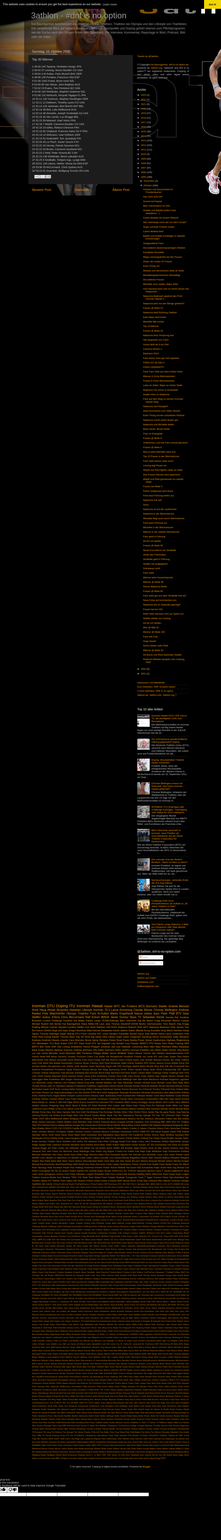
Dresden (122, 1252)
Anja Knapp (183, 1024)
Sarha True (63, 1406)
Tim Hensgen (68, 1432)
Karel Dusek (166, 1321)
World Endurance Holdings (74, 1455)
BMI (48, 1056)
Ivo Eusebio (183, 1145)
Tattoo (54, 1426)
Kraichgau (127, 1066)
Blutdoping (167, 1125)
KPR (119, 1066)
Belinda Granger (72, 1125)
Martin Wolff (85, 1354)
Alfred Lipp (134, 1190)
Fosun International (150, 1266)
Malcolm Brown (69, 1347)
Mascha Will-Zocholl (112, 1354)
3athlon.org (156, 68)
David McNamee (112, 1063)
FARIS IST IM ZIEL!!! (154, 362)
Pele (186, 1033)
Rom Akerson (95, 1399)
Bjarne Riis (122, 1210)
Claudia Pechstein (89, 1233)
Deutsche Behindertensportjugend (142, 1246)
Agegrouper (113, 1092)
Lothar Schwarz (38, 1344)
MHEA (103, 1109)
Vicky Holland (176, 1089)
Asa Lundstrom (165, 1200)
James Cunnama (92, 1079)
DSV (53, 1240)
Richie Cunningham (41, 1171)
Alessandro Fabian (163, 1118)
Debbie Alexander (57, 1246)
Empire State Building (57, 1259)
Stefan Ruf (154, 1416)
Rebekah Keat (143, 1393)
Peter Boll (172, 1383)
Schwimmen (94, 1406)
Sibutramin (71, 1413)
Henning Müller (122, 1288)
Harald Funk (125, 1141)
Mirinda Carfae (121, 1367)
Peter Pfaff (168, 1013)
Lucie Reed (79, 1109)
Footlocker (137, 1266)
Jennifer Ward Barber (54, 1308)
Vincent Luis (47, 1092)
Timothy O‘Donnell (91, 1432)
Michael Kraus (149, 1083)
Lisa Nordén (117, 1043)
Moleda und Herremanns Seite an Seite (163, 270)
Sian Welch (61, 1413)
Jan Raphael (103, 1043)
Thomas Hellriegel (49, 1033)
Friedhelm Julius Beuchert (98, 1272)
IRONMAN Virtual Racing (103, 1295)
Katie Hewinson (158, 1324)
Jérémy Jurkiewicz (141, 1318)
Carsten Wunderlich (59, 1223)
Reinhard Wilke (170, 1046)
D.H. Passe (164, 1236)
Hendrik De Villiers (108, 1288)
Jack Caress (92, 1302)
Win (33, 1452)
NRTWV (122, 1370)
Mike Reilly (178, 1083)
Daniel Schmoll (182, 1099)
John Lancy (179, 1311)
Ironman (39, 1006)
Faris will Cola (150, 636)
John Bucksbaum (147, 1311)
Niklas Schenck (119, 1373)
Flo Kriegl (88, 1266)
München (71, 1053)
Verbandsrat (101, 1442)
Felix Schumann (54, 1266)
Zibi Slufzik (167, 1455)
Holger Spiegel (39, 1145)
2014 (144, 136)
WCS (141, 1006)
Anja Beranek (67, 1073)
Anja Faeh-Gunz (69, 1200)
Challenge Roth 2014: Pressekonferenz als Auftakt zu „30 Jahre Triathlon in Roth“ (169, 903)
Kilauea (55, 1040)
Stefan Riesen (144, 1416)
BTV (178, 1013)
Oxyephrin (163, 1380)
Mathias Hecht (128, 1354)
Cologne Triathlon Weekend (142, 1233)
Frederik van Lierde (143, 1056)
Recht (158, 1393)
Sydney (117, 1089)
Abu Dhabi (80, 1187)
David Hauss (61, 1135)
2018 (144, 118)
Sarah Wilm (53, 1406)
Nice (87, 1164)
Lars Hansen (46, 1337)
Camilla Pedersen (80, 1128)
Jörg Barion (183, 1050)
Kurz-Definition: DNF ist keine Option (156, 686)
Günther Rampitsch (181, 1282)
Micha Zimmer (44, 1364)
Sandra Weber (99, 1115)
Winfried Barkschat (43, 1452)
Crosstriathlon (152, 1099)
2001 (144, 673)
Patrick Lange (93, 1020)
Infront (155, 1037)
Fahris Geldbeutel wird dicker (158, 491)
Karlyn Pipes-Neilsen (59, 1324)
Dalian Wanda (67, 1033)
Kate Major (140, 1151)
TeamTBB (62, 1426)
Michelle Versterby (53, 1367)
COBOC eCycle (170, 1217)
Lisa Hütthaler (123, 1046)
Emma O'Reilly (50, 1138)
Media (150, 1357)
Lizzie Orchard (139, 1341)
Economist (57, 1256)
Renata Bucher (58, 1396)
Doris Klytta (98, 1252)
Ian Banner (132, 1295)
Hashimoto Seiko (160, 1285)
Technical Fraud (73, 1426)
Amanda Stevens (66, 1194)
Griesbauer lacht (151, 568)
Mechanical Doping (139, 1357)
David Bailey (116, 1243)
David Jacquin (152, 1243)
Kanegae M (147, 1321)
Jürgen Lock (59, 1321)
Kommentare (147, 963)
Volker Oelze (57, 1445)
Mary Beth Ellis (161, 1066)
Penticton (87, 1053)
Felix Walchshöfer (53, 1013)
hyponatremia (107, 1458)
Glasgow (96, 1279)
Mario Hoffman (71, 1350)
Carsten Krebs (44, 1223)
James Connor (183, 1302)
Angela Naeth (43, 1200)
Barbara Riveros (50, 1125)
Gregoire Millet (94, 1282)
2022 (144, 99)
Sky (108, 1413)
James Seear (62, 1305)
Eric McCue (102, 1259)
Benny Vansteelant (118, 1207)
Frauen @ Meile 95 (153, 545)
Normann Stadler (156, 1006)
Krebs (156, 1331)
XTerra (56, 1017)
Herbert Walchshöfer (171, 1141)
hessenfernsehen (175, 1053)
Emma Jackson (156, 1063)
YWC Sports (112, 1455)
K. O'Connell (83, 1321)
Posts (143, 957)
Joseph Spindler (148, 1315)
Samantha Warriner (146, 1171)
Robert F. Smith (139, 1396)
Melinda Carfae (47, 1360)
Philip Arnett (102, 1386)
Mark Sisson (128, 1350)
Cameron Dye (64, 1220)
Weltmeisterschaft (181, 1445)
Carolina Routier (176, 1220)
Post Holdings (76, 1167)
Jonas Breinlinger (81, 1151)
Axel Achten (50, 1204)
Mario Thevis (68, 1161)
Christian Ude (89, 1230)
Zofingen (185, 1181)
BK (84, 1204)
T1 (140, 1422)
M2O (157, 1344)
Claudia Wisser (142, 1009)
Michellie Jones (57, 1053)
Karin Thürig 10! (151, 266)
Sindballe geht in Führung (156, 559)
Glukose (133, 1279)
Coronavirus (139, 1099)
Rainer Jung (175, 1112)
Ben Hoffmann (139, 1095)
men (120, 1458)
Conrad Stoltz (126, 1099)
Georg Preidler (167, 1138)
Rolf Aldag (103, 1069)
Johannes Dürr (39, 1151)
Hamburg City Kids (76, 1285)
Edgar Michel (73, 1102)
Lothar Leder (86, 1158)
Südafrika (134, 1422)
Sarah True (112, 1115)
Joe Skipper (72, 1311)
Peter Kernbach (54, 1167)
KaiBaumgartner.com (148, 986)
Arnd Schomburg (152, 1122)
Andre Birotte (126, 1194)
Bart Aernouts (91, 1073)
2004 (144, 669)
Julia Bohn (70, 1318)
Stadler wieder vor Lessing (157, 618)
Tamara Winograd (44, 1426)
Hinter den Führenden (154, 554)
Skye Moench (116, 1413)
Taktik (85, 1177)
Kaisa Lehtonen (118, 1321)
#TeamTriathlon (97, 1184)
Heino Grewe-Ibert (63, 1288)
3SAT (128, 1184)
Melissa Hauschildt (58, 1060)
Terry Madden (101, 1426)
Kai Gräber (129, 1151)
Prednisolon (37, 1390)
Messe (139, 1360)
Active (104, 1092)
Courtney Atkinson (100, 1131)
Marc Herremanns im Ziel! (156, 206)
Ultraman (157, 1439)
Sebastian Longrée (85, 1174)
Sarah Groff (48, 1089)
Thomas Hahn (62, 1429)
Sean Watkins (183, 1406)
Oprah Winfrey (74, 1060)
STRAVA (132, 1171)
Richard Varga (103, 1396)
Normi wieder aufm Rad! (155, 645)
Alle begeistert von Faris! (156, 339)
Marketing (154, 1350)
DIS (95, 1050)
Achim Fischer (92, 1187)
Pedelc (131, 1383)
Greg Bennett (81, 1282)
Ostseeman (146, 1380)
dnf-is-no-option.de (179, 64)
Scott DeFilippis (121, 1406)
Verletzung (122, 1442)
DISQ (34, 1240)
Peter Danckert (182, 1383)
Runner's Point (158, 1399)
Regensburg (182, 1040)
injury (116, 1458)
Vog (78, 1037)
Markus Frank (164, 1350)
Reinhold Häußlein (149, 1086)
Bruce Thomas (84, 1217)
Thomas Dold (50, 1429)
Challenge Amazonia (180, 1223)
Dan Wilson (86, 1240)
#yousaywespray (119, 1118)
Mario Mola (56, 1161)
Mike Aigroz (66, 1367)
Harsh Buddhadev (144, 1285)
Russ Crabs (170, 1399)
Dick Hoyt (80, 1249)
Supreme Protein (144, 1419)
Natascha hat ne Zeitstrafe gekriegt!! (162, 604)
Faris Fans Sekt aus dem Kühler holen (163, 371)
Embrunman (171, 1256)
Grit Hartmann (90, 1141)
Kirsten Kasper (151, 1328)
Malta (78, 1347)
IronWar (110, 1298)
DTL (76, 1043)
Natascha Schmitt (39, 1373)
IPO (155, 1056)
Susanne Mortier (48, 1177)
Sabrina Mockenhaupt (114, 1403)
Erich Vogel (123, 1259)
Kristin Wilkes (65, 1334)
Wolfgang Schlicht (54, 1455)
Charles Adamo (121, 1128)
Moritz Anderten (64, 1370)
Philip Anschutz (89, 1386)
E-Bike (178, 1252)
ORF (121, 1377)
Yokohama (135, 1455)
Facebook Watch (122, 1102)
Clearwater (82, 1099)
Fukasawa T (160, 1272)
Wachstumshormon (118, 1445)
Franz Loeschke (155, 1269)
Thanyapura (112, 1426)
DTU (51, 1006)
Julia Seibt (79, 1318)
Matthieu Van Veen (113, 1083)
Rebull (152, 1393)
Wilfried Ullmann (120, 1449)
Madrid (136, 1066)
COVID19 (67, 1128)
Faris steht (148, 573)
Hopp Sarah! (149, 641)
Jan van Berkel (98, 1148)
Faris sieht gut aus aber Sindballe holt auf (164, 595)
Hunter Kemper (139, 1145)
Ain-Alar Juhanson (145, 1118)
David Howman (69, 1076)
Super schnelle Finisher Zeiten (159, 227)
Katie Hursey (171, 1324)
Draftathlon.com (145, 982)
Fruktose (126, 1272)
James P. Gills (50, 1305)
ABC (148, 1184)
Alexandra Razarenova (85, 1190)
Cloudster (113, 1233)
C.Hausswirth (143, 1217)
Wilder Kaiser (107, 1449)
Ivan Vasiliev (68, 1066)
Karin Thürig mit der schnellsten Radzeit (163, 415)
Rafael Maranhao (150, 1390)
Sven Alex (43, 1422)
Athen (119, 1095)
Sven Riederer (63, 1177)
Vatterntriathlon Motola (86, 1442)
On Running (89, 1380)
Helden (43, 1066)
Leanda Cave (67, 1040)
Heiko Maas (51, 1288)
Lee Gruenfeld (106, 1337)
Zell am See (157, 1455)
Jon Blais (69, 1315)
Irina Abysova (89, 1298)
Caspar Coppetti (76, 1223)
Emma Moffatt (171, 1063)
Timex (104, 1177)
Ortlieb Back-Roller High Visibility (127, 1380)
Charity (110, 1128)
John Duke (159, 1311)
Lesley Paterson (54, 1083)
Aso (187, 1200)
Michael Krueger (181, 1161)
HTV (94, 1043)
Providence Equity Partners (68, 1069)
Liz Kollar (128, 1341)
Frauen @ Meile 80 (153, 591)
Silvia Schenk (81, 1413)
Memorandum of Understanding (94, 1360)
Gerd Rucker (134, 1076)
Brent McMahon (167, 1095)
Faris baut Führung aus (155, 523)
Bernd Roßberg (147, 1207)
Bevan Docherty (58, 1056)
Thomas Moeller (108, 1429)
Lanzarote (172, 1334)
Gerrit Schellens (63, 1141)
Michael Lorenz (145, 1364)
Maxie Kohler (124, 1357)
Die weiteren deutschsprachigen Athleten (164, 248)
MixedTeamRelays (64, 1164)
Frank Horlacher (80, 1269)
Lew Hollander (152, 1337)
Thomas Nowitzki (123, 1429)
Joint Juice (60, 1315)
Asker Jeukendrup (107, 1095)
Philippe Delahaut (128, 1386)
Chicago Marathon (157, 1226)
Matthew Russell (72, 1357)
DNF (53, 1046)
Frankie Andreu (133, 1138)
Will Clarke (131, 1449)
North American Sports (54, 1377)
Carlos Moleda (182, 1095)
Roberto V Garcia (182, 1396)
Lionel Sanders (110, 1033)
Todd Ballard (135, 1432)
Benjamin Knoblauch (101, 1207)
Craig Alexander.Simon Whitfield (94, 1236)
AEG (99, 1092)
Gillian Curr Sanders (64, 1279)
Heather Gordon (38, 1288)
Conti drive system (163, 1233)
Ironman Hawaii (89, 1006)
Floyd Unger (127, 1266)
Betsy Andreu (134, 1125)
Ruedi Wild (146, 1399)
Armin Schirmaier (115, 1200)
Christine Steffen (130, 1230)
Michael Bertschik (74, 1364)
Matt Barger (152, 1354)
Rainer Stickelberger (40, 1393)
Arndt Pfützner (129, 1200)
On (54, 1086)
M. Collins (125, 1344)
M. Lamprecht (135, 1344)
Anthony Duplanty (93, 1200)
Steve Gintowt (81, 1419)
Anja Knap (81, 1200)
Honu (67, 1292)
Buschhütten (67, 1063)
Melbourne (36, 1360)
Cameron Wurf (97, 1063)
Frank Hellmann (66, 1269)
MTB (109, 1109)
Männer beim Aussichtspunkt (158, 577)
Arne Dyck (140, 1200)
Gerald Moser (183, 1275)
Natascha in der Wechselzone (158, 513)
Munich (82, 1370)
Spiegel (158, 1413)
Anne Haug (39, 1009)
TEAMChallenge (110, 1020)
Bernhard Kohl (118, 1073)
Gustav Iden (138, 1282)
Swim (87, 1422)
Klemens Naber (96, 1154)
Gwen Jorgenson (151, 1282)
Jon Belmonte (65, 1151)
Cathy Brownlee (97, 1223)
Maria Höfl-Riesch (175, 1347)
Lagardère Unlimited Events (156, 1334)
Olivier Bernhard (39, 1380)
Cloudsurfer (113, 1099)
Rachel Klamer (116, 1086)
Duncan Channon (140, 1252)
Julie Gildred (105, 1318)
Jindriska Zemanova (166, 1308)
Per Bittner (184, 1164)
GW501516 (59, 1275)
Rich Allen (80, 1396)
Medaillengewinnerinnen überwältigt (161, 275)
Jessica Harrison (170, 1148)
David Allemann (103, 1243)
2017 (144, 122)
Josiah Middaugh (124, 1079)
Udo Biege (75, 1439)
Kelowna (70, 1328)
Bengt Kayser (86, 1207)
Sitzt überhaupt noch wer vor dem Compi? (165, 222)
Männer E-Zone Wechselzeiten (159, 376)
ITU (72, 1006)
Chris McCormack (72, 1017)
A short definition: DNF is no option (155, 691)
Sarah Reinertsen (39, 1406)
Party (84, 1060)
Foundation (163, 1266)
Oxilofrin (155, 1380)
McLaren (136, 1161)
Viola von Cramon (150, 1442)
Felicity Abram (179, 1262)
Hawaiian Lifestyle (80, 1009)
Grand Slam (47, 1282)
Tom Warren (156, 1432)
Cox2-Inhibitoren (73, 1236)
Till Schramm (37, 1432)
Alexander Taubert (48, 1190)
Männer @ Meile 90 (153, 582)
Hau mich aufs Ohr (153, 196)
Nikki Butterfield (105, 1373)
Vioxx (161, 1442)
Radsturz (138, 1390)
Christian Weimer (47, 1131)
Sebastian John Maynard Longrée (61, 1409)
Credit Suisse (126, 1236)
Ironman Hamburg (121, 1298)
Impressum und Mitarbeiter (151, 682)
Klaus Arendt (64, 1154)
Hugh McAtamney (78, 1292)
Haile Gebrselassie (59, 1285)
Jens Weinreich (108, 1079)
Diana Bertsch (121, 1135)
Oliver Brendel (146, 1377)
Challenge (57, 1020)
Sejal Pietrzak (108, 1409)
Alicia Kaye (177, 1190)
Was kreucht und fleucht (159, 1445)
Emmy (182, 1063)
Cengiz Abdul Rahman (114, 1223)
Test (120, 1115)
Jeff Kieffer (171, 1305)
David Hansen (140, 1243)
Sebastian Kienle (153, 1017)
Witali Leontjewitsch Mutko (87, 1452)
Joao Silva (184, 1148)
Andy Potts (37, 1063)
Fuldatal (170, 1272)
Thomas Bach (67, 1037)
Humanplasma (92, 1292)
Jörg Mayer (184, 1318)
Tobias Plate (124, 1432)
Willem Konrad (143, 1449)
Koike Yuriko (113, 1331)
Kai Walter (79, 1020)
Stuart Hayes (169, 1174)
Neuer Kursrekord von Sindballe (159, 550)
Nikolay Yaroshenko (135, 1373)
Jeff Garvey (162, 1305)
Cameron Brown (81, 1063)
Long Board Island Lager (155, 1341)
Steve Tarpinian (107, 1419)
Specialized (150, 1413)
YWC (104, 1455)
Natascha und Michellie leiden (158, 424)
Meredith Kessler (129, 1360)
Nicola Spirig (91, 1040)
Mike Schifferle (98, 1367)
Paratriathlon (126, 1164)
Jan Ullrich (155, 1050)
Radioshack (129, 1390)
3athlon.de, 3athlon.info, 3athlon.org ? (156, 695)
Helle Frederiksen (52, 1079)
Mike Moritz (77, 1367)
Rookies (120, 1399)
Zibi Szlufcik (84, 1092)
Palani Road (115, 1040)
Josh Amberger (161, 1315)
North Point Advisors (72, 1377)
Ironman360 (171, 1298)
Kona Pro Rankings (155, 1105)
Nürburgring (98, 1377)
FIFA (111, 1102)
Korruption (136, 1331)
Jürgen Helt (110, 1066)
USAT (41, 1118)
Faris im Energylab (153, 433)
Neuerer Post (41, 190)
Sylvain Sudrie (109, 1422)
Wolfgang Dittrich (182, 1452)
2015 (144, 131)
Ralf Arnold (54, 1393)
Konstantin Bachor (119, 1154)
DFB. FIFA (178, 1236)
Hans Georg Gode (116, 1285)
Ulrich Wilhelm (123, 1439)
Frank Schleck (116, 1269)
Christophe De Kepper (179, 1230)
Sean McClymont (169, 1406)
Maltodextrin (86, 1347)
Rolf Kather (37, 1089)
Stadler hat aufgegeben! (155, 564)
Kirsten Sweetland (165, 1328)
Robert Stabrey (77, 1171)
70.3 (51, 1043)
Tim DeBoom (56, 1432)
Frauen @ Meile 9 (152, 438)
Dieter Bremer (111, 1249)
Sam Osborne (140, 1403)
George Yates (171, 1275)
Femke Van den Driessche (72, 1266)
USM (62, 1439)
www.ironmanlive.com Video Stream (161, 411)
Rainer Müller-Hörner (180, 1390)
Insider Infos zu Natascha (156, 394)
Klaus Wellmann (61, 1331)
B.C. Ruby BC (76, 1204)
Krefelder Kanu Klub (174, 1331)
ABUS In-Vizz (161, 1184)
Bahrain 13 (111, 1204)
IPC (170, 1292)
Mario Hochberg (57, 1350)
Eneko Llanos (83, 1076)
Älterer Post (120, 190)
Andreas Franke (38, 1197)
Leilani (115, 1337)
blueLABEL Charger (59, 1458)
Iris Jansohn (101, 1298)
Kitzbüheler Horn (49, 1154)
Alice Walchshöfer (172, 1092)
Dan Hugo (169, 1099)
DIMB (142, 1131)
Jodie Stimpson (181, 1037)
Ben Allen (64, 1207)
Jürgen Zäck (175, 1056)
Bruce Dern (54, 1217)
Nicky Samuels (63, 1112)
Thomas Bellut (38, 1429)
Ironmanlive (166, 1037)
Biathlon (145, 1125)
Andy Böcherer (79, 1122)
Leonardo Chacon (137, 1337)
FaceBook (128, 1056)
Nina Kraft (80, 1112)
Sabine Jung (99, 1403)
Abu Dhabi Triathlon (179, 1060)
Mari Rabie (45, 1161)
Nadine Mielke (146, 1370)
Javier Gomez (169, 1050)
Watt (172, 1445)
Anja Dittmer (151, 1033)
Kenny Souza (80, 1328)
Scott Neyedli (145, 1406)
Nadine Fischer (133, 1370)
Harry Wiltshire (182, 1102)
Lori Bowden (73, 1158)
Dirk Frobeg (168, 1249)
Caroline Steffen (76, 1027)
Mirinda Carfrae (49, 1027)
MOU (181, 1344)
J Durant (52, 1302)
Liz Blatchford (60, 1158)
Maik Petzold (93, 1030)
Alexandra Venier (102, 1190)
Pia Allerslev (141, 1386)
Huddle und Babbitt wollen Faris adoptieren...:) (159, 211)
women (147, 1458)
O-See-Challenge (111, 1377)
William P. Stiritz (182, 1449)
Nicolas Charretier (66, 1373)
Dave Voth (92, 1243)
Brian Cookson (136, 1213)
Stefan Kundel (120, 1416)
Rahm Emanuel (164, 1390)
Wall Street (131, 1445)
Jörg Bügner (108, 1151)
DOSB (134, 1024)
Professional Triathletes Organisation (92, 1086)
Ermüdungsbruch (182, 1259)
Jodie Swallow (81, 1066)
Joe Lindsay (61, 1311)
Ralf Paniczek (65, 1393)
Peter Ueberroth (52, 1386)
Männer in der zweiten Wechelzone (161, 532)
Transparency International (96, 1435)
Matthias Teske (100, 1357)
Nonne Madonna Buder (155, 586)
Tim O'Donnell (167, 1115)
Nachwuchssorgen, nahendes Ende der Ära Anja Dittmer (169, 881)
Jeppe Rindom (140, 1148)
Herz (159, 1288)
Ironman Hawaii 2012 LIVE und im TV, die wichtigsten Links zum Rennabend (169, 718)
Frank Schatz (104, 1269)
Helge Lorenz (137, 1141)
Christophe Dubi (39, 1233)
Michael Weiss (182, 1109)
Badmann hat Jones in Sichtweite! (160, 390)
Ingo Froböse (68, 1298)
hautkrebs (36, 1184)
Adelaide (144, 1187)
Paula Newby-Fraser (134, 1040)
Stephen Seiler (55, 1419)
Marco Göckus (145, 1347)
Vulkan (88, 1445)
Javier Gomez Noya (123, 1017)
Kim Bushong (138, 1328)
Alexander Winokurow (66, 1190)
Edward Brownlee (70, 1256)
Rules (171, 1043)
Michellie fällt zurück (153, 321)
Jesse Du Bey (155, 1148)
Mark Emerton (97, 1350)
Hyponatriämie (135, 1292)
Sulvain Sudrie (130, 1419)
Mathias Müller (140, 1354)
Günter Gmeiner (165, 1282)
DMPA (39, 1240)
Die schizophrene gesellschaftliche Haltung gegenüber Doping (169, 740)
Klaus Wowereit (75, 1331)
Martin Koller (47, 1354)
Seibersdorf (96, 1409)
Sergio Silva (132, 1409)
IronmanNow (161, 1145)
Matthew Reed (58, 1357)
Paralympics (37, 1383)
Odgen (136, 1377)
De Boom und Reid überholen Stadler (162, 654)
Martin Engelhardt (121, 1013)
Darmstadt (167, 1240)
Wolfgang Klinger (39, 1455)
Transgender (131, 1177)
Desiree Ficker (107, 1246)
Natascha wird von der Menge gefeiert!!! (163, 303)
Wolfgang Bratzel (167, 1452)
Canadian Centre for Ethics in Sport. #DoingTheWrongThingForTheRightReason (125, 1220)
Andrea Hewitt (38, 1056)
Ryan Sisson (180, 1399)
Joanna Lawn (37, 1311)
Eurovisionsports (82, 1262)
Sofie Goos (110, 1174)
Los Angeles (172, 1341)
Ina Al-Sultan (180, 1295)
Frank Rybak (92, 1269)
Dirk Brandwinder (155, 1249)
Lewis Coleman (164, 1337)
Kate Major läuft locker (154, 317)
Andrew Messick (178, 1006)
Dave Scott (85, 1043)
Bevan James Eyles (71, 1210)
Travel (110, 1435)
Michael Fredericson (129, 1364)
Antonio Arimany (90, 1095)
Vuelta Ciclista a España (105, 1181)
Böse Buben (131, 1073)
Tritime (165, 1177)
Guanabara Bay (107, 1282)
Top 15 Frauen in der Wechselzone (161, 456)
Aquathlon (139, 1122)
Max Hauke (125, 1161)
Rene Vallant (70, 1396)
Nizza (92, 1164)
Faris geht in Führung (154, 536)
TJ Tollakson (161, 1422)
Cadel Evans (47, 1220)
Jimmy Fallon (139, 1308)
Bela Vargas (54, 1207)
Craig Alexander (162, 1020)
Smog (125, 1413)
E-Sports (185, 1252)
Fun (187, 1272)
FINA (127, 1262)
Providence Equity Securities (54, 1390)
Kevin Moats (113, 1328)
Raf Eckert (131, 1167)
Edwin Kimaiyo (95, 1256)
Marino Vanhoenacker (150, 1024)
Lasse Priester (176, 1154)
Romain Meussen (109, 1399)
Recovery (171, 1393)
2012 (144, 145)
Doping (62, 1006)
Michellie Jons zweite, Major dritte (160, 284)
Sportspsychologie (178, 1413)
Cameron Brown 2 (152, 349)
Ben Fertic (45, 1046)
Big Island (96, 1037)
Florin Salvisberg (115, 1266)
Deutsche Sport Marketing (168, 1246)
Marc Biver (122, 1347)
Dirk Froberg (179, 1249)
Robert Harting (153, 1396)
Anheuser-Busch (109, 1122)
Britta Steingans (175, 1213)
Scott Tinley (69, 1174)
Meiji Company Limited (164, 1357)
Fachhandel (134, 1262)
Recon (163, 1393)
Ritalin (121, 1396)
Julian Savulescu (92, 1318)
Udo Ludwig (85, 1439)
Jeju (187, 1305)
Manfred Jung (98, 1347)
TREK (74, 1177)
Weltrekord (36, 1449)
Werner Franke (47, 1449)
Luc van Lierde (40, 1053)
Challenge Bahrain (39, 1226)
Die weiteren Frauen (153, 279)
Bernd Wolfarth (160, 1207)
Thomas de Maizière (168, 1429)
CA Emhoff (154, 1217)
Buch (93, 1217)
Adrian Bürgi (153, 1187)
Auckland (127, 1095)
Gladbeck (88, 1279)
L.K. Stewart (110, 1334)
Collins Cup (92, 1056)
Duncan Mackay (155, 1252)
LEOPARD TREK (136, 1334)
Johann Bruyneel (117, 1311)
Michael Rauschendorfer (43, 1164)
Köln (46, 1060)
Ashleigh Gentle (178, 1200)
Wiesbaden (43, 1043)
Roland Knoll (59, 1115)
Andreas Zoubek (138, 1197)
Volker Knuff (46, 1445)
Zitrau (175, 1455)
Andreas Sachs (81, 1197)
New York (51, 1112)
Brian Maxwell (162, 1213)
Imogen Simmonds (74, 1079)
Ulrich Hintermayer (109, 1439)
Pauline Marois (121, 1383)
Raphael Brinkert (116, 1393)
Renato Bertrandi (167, 1086)
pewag (125, 1458)
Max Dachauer (153, 1109)
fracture (98, 1458)
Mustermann (98, 1370)
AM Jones (185, 1184)
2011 (144, 149)
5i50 (132, 1184)
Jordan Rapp (111, 1315)
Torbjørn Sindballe (116, 1177)
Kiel (120, 1328)
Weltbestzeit (56, 1118)
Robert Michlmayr (167, 1396)
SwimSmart (108, 1089)
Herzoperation (54, 1066)
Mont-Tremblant (174, 1367)
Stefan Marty (132, 1416)
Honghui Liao (59, 1292)
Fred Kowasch (50, 1272)
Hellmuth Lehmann (80, 1288)
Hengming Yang (56, 1105)
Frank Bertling (53, 1269)
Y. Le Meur (96, 1455)
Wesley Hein (73, 1449)
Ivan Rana (172, 1145)
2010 (144, 154)
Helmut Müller (94, 1288)
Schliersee (73, 1406)
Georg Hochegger (139, 1102)
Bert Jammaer (42, 1210)
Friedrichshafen (115, 1272)
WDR (119, 1181)
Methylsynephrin (182, 1360)
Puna (69, 1390)
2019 (144, 113)
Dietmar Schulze (125, 1249)
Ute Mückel (180, 1439)
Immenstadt (170, 1295)
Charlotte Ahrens (155, 1128)
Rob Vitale (128, 1396)
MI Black (174, 1344)
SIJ (68, 1403)
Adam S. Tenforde (132, 1187)
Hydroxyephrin (122, 1292)
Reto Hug (171, 1167)
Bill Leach (113, 1210)
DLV (148, 1131)
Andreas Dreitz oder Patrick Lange (174, 1194)
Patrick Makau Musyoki (66, 1383)
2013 (144, 140)
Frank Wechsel (141, 1269)
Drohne (129, 1252)
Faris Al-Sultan (99, 1013)
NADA (114, 1027)
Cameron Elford (77, 1220)
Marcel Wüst (133, 1347)
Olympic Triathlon (77, 1013)
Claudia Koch (59, 1233)
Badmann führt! (151, 353)
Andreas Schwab (96, 1197)
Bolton (181, 1210)
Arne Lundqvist (152, 1200)
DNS (104, 1037)
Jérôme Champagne (158, 1318)
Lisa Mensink (96, 1341)
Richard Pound (182, 1086)
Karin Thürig (139, 1105)
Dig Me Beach (145, 1020)
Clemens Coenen (83, 1131)
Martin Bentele (147, 1066)
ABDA (152, 1184)
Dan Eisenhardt (73, 1240)
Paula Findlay (94, 1060)
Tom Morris (146, 1432)
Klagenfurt (174, 1079)
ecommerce (73, 1458)
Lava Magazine (93, 1337)
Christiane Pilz (117, 1230)
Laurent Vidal (81, 1337)
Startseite (82, 190)
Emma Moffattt (183, 1256)
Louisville (104, 1158)
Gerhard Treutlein (47, 1141)
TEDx (144, 1422)
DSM (49, 1240)
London (47, 1020)
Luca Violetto (51, 1344)
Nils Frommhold (177, 1066)
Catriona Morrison (98, 1128)
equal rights (83, 1458)
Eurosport (70, 1262)
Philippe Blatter (101, 1053)
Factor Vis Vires (146, 1262)
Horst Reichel (86, 1145)
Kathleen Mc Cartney (115, 1324)
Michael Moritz (158, 1364)
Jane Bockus (104, 1305)
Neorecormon (53, 1373)
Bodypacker (178, 1125)
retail (131, 1458)
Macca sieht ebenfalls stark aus (159, 452)
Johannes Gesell (132, 1311)
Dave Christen (45, 1243)
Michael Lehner (168, 1109)
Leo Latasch (124, 1337)
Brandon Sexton (99, 1213)
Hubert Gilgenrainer (122, 1145)
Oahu (130, 1377)
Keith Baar (47, 1328)
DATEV (135, 1131)
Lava (42, 1158)
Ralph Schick (160, 1167)
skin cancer (47, 1184)
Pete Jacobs (177, 1027)
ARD (186, 1043)
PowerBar (124, 1033)
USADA (48, 1030)
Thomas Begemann (181, 1426)
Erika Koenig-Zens (149, 1259)
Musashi (88, 1370)
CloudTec (92, 1099)
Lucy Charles (132, 1043)
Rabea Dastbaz (116, 1390)
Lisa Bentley (74, 1341)
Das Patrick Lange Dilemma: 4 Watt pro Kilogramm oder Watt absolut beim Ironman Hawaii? (169, 927)
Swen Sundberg (77, 1422)
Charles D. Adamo (138, 1128)
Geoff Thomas (144, 1275)
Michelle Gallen (38, 1367)
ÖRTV (163, 1458)
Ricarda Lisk (46, 1115)
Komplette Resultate (153, 252)
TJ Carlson (151, 1422)
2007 (144, 167)
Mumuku (79, 1040)
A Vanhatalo (140, 1184)
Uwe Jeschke (146, 1060)
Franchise (42, 1269)
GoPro (80, 1141)
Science (60, 1174)
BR (104, 1204)
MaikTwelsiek (56, 1347)
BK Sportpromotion (94, 1204)
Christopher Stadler (65, 1131)
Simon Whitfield (118, 1053)
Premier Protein (102, 1167)
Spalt (142, 1413)
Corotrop (62, 1236)
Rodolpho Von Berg (47, 1399)
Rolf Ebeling (84, 1399)
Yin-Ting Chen (124, 1455)
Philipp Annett (114, 1386)
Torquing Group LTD (60, 1435)
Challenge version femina (108, 1226)
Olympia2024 (51, 1380)
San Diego (161, 1403)
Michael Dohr (88, 1364)
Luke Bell (106, 1344)
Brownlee (44, 1217)
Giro (74, 1141)
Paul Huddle (152, 1164)
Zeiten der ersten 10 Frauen (157, 261)
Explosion (115, 1262)
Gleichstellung (123, 1279)
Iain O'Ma (123, 1295)
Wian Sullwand (150, 1181)
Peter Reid (37, 1037)
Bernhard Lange (174, 1207)
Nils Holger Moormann (153, 1373)
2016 (144, 127)
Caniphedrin (164, 1220)
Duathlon (139, 1063)
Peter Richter (134, 1112)
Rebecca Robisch (127, 1027)
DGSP (186, 1236)
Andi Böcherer (114, 1194)
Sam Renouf (85, 1115)
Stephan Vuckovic (63, 1050)
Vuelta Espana (79, 1445)
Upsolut (138, 1069)
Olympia (62, 1027)
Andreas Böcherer (83, 1050)
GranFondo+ (184, 1279)
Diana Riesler (38, 1102)
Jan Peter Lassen (56, 1148)
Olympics (104, 1040)
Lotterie (70, 1109)
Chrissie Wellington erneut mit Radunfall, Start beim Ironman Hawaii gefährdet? (166, 786)
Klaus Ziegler (87, 1331)
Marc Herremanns (120, 1109)
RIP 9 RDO (105, 1390)
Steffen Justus (41, 1017)
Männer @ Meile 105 (154, 632)
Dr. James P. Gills (53, 1102)
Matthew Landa (44, 1357)
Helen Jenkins (122, 1050)
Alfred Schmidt (145, 1190)
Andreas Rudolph (67, 1197)
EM (64, 1102)
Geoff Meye (132, 1275)
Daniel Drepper (162, 1131)
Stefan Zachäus (166, 1416)
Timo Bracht (169, 1024)
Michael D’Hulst (101, 1364)
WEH (47, 1118)
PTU (178, 1380)
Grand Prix (36, 1282)
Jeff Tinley (181, 1305)
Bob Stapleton (151, 1210)
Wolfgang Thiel (90, 1118)
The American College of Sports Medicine (135, 1426)
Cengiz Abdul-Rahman (134, 1223)
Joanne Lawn (49, 1311)
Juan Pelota (96, 1151)
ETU (77, 1033)
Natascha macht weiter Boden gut (160, 420)
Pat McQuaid (92, 1112)
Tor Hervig (46, 1435)
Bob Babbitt (54, 1063)
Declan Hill (71, 1246)
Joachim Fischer (182, 1308)
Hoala (39, 1292)
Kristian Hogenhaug (51, 1334)
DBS (161, 1099)
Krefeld (162, 1331)
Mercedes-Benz (114, 1360)
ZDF (179, 1069)
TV (139, 1017)
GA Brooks (49, 1275)
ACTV (170, 1184)
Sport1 (136, 1060)
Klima (161, 1033)
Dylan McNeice (167, 1135)
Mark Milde (118, 1350)
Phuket (66, 1167)
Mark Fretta (108, 1350)
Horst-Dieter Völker (103, 1145)
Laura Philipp (48, 1109)
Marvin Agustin (97, 1354)
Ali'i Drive (156, 1190)
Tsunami (44, 1439)
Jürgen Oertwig (71, 1321)
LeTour (58, 1109)
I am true (146, 1292)
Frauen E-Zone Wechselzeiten (159, 380)
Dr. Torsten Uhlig (111, 1252)
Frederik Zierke (79, 1272)
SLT (125, 1171)
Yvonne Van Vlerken (154, 1053)
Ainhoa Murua (176, 1187)
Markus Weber (177, 1350)
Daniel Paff (140, 1240)
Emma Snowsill (87, 1102)
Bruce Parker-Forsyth (68, 1217)
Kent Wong (102, 1328)
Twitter (35, 1118)
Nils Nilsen (167, 1373)
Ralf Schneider (77, 1393)
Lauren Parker (69, 1337)
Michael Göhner (165, 1161)
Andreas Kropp (52, 1197)
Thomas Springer (143, 1115)
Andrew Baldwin (63, 1122)
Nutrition (178, 1030)
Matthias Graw (86, 1357)
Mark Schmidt (96, 1083)
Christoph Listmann (161, 1230)
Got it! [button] (212, 4)
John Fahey (52, 1151)
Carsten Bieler (144, 1073)
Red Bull (178, 1393)
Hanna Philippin (91, 1046)
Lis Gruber (63, 1341)
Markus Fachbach (137, 1109)
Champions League (127, 1226)
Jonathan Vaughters (97, 1315)
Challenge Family (160, 1073)
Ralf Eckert (92, 1017)
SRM (81, 1403)
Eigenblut (105, 1256)
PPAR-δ (172, 1380)
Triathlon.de (173, 1435)
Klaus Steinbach (47, 1331)
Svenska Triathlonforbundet (59, 1422)
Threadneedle (183, 1429)
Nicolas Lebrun (81, 1373)
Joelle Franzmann (85, 1311)
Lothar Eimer (183, 1341)
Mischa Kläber (134, 1367)
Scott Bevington (106, 1406)
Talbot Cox (178, 1422)
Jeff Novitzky (127, 1148)
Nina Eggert (178, 1373)
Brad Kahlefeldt (85, 1213)
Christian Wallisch (102, 1230)
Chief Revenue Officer (175, 1226)
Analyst (85, 1194)
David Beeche (128, 1243)
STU (86, 1403)
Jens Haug (68, 1308)
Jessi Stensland (97, 1308)
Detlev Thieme (120, 1246)
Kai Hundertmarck (104, 1321)
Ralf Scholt (88, 1393)
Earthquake (37, 1138)
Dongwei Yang (87, 1252)
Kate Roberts (99, 1324)
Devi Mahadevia (105, 1135)
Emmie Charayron (39, 1259)
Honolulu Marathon (71, 1145)
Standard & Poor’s (45, 1416)
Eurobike (155, 1030)
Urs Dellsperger (168, 1439)
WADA (105, 1017)
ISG (152, 1145)
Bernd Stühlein (114, 1125)
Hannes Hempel (176, 1076)
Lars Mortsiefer (149, 1154)
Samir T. (160, 1171)
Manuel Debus (111, 1347)
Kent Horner (92, 1328)
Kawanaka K (37, 1328)
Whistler (97, 1449)
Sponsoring (114, 1069)
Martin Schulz (74, 1354)
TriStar (131, 1069)
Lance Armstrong (121, 1009)
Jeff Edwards (151, 1305)
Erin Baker (161, 1259)
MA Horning (165, 1344)
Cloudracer (102, 1099)
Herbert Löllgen (135, 1288)
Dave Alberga (178, 1240)
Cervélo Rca (165, 1223)
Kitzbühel (164, 1079)
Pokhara (173, 1386)
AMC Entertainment (40, 1187)
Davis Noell (44, 1246)
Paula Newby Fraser (168, 1164)
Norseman (101, 1164)
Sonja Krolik (121, 1174)
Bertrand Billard (55, 1210)
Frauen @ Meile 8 (152, 447)
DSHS (40, 1076)
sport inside (138, 1458)
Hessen (185, 1141)
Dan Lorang (63, 1046)
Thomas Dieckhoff (120, 1024)
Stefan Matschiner (153, 1174)
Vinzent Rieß (137, 1442)
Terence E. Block (87, 1426)
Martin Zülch (103, 1161)
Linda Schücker (38, 1341)
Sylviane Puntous (123, 1422)
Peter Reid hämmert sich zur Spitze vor (163, 614)
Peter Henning (38, 1386)
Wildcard (157, 1060)
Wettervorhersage (86, 1449)
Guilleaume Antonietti (123, 1282)
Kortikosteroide (147, 1331)
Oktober (148, 185)
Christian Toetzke (40, 1099)
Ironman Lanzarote (137, 1298)
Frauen (41, 1272)
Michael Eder (114, 1364)
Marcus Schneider (159, 1347)
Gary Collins (101, 1275)
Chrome (50, 1233)
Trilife (180, 1435)
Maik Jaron (45, 1347)
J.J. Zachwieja (63, 1302)
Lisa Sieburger (108, 1341)
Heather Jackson (40, 1105)
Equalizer (93, 1259)
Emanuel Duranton (157, 1256)
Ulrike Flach (148, 1439)
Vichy (129, 1442)
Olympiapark (63, 1380)
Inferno (60, 1298)
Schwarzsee (83, 1406)
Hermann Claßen (149, 1288)
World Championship (166, 1069)
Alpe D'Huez (46, 1194)
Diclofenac (100, 1249)
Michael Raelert (40, 1024)
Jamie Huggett (74, 1305)
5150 (186, 1053)
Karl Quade (44, 1324)
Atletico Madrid (38, 1204)
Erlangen (170, 1259)
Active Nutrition (118, 1187)
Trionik (186, 1435)
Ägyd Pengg (155, 1458)
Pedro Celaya (140, 1383)
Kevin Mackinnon (151, 1079)
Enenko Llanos (72, 1259)
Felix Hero (42, 1266)
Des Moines (94, 1246)
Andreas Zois (124, 1197)
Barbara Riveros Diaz (148, 1204)
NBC (78, 1053)
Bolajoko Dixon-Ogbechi (168, 1210)
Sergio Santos (121, 1409)
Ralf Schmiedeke (145, 1167)
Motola (75, 1370)
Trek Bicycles (133, 1435)
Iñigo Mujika (44, 1302)
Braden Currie (152, 1095)
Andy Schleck (93, 1122)
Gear (186, 1013)
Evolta (108, 1262)
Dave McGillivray (81, 1243)
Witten (66, 1118)
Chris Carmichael (172, 1128)
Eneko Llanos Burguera (69, 1138)
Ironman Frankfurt (140, 1050)
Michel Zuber (171, 1364)
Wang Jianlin (149, 1069)
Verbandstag (112, 1442)
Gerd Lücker (169, 1102)
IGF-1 (157, 1292)
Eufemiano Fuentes (106, 1076)
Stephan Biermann (181, 1416)
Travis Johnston (120, 1435)
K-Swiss (119, 1151)
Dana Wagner (97, 1240)
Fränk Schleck (137, 1272)
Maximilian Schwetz (132, 1083)
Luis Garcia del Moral (75, 1344)
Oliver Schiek (171, 1377)
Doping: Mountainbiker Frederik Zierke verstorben (167, 761)
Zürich (186, 1455)
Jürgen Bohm (37, 1321)
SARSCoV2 (117, 1171)
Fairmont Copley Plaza (162, 1262)
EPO (146, 1063)
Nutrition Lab (87, 1377)
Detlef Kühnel (127, 1063)
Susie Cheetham (172, 1419)
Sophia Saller (134, 1413)
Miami (34, 1364)
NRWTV (144, 1043)
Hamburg (147, 1037)
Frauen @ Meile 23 (153, 308)
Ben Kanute (86, 1125)
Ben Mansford (74, 1207)
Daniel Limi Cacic (111, 1240)
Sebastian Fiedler (39, 1409)
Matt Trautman (175, 1354)
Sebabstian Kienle (110, 1030)
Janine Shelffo (113, 1148)
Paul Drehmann (95, 1383)
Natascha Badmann (159, 1027)
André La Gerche (166, 1197)
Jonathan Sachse (81, 1315)
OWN (125, 1377)
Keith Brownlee (59, 1328)
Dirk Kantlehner (136, 1135)
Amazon (77, 1194)
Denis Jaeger (82, 1246)
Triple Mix (36, 1439)
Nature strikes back (147, 1013)
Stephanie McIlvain (40, 1419)
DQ (44, 1240)
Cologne (126, 1233)
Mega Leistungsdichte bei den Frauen (162, 257)
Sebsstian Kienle (84, 1409)
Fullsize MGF (179, 1272)
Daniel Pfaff (175, 1131)
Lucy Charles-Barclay (119, 1158)
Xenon (88, 1455)
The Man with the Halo (162, 1426)
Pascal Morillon (49, 1383)
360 (123, 1184)
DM (152, 1131)
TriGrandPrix (153, 1435)
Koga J (105, 1331)
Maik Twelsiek (155, 1158)
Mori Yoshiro (52, 1370)
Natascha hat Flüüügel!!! (155, 406)
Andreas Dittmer (152, 1194)
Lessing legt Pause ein (155, 465)
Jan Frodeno (129, 1006)
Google (161, 1279)
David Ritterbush (177, 1243)
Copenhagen (37, 1236)
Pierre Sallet (164, 1386)
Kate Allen (137, 1079)
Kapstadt (156, 1321)
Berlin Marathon (133, 1207)
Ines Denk (52, 1298)
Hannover (104, 1285)
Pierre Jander (147, 1112)
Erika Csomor (135, 1259)
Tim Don (156, 1115)
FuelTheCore (149, 1272)
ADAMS (177, 1184)
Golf (156, 1279)
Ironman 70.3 (101, 1009)
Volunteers (67, 1445)
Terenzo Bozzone (130, 1089)
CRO (39, 1220)
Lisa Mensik (85, 1341)
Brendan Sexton (122, 1213)
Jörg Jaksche (173, 1318)
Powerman (89, 1167)
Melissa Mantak (61, 1360)
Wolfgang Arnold (153, 1452)
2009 (144, 158)
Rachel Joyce (137, 1033)
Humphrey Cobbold (107, 1292)
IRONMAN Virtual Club (82, 1295)
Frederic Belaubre (64, 1272)
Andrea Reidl (138, 1194)
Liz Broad (119, 1341)
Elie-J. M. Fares (133, 1256)
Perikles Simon (121, 1112)
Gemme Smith (113, 1275)
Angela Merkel (59, 1095)
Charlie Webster (142, 1226)
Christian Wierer (56, 1099)
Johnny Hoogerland (48, 1315)
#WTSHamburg (110, 1184)
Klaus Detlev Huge (79, 1154)
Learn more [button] (110, 4)
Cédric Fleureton (140, 1236)
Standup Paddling (136, 1174)
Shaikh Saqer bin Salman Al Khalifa (153, 1409)
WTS (145, 1027)
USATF (57, 1439)
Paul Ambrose (82, 1383)
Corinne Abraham (50, 1236)
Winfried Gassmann (60, 1452)
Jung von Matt (127, 1318)
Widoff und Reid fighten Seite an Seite (162, 470)
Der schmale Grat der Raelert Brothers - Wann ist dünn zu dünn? (169, 861)
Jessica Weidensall (112, 1308)
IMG (63, 1079)
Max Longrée (112, 1357)
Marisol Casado (180, 1020)
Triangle (185, 1115)
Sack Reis (129, 1403)
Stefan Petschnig (77, 1089)
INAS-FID (165, 1292)
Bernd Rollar (104, 1073)
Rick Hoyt (114, 1396)
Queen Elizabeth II (80, 1390)
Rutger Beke (72, 1115)
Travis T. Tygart (145, 1177)
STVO (90, 1403)
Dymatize (179, 1135)
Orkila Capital (112, 1164)
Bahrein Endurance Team (127, 1204)
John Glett (169, 1311)
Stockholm (118, 1419)
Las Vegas (184, 1105)
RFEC (96, 1390)
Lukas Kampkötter (93, 1344)
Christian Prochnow (76, 1056)
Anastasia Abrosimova (98, 1194)
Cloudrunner (103, 1233)
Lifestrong (176, 1337)
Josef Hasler (122, 1315)
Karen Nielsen (177, 1321)
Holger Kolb (48, 1292)
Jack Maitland (103, 1302)
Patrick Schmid (139, 1164)
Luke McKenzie (92, 1109)
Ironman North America (155, 1298)
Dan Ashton (61, 1240)
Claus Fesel (70, 1099)
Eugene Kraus (38, 1262)
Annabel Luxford (74, 1095)
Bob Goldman (138, 1210)
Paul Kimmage (106, 1112)
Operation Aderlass (65, 1086)
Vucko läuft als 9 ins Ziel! (156, 344)
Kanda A (138, 1321)
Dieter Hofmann (106, 1050)
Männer (107, 1370)
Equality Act (86, 1138)
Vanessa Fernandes (57, 1442)
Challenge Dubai (55, 1226)
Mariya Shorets (84, 1350)
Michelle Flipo (183, 1364)
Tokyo (178, 1115)
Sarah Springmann (47, 1174)
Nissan (186, 1373)
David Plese (164, 1243)
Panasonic (184, 1380)
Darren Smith (47, 1135)
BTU (40, 1125)
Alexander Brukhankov (130, 1092)
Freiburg (144, 1138)
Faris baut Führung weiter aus (158, 495)
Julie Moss (115, 1318)
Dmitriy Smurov (151, 1135)
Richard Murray (89, 1069)
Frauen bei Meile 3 (152, 486)
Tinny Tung (114, 1432)
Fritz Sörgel (154, 1138)
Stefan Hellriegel (107, 1416)
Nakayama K (158, 1370)
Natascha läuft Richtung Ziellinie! (160, 312)
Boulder (64, 1213)
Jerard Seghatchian (82, 1308)
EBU (187, 1135)
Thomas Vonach (152, 1429)
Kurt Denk (90, 1027)
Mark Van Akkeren (142, 1350)
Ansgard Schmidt (125, 1122)
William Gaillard (168, 1449)
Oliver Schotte (183, 1377)
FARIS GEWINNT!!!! (153, 367)
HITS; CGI (36, 1285)
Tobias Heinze (134, 1053)
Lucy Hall (62, 1344)
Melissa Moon (74, 1360)
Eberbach (36, 1256)
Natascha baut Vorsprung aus (158, 335)
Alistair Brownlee (57, 1009)
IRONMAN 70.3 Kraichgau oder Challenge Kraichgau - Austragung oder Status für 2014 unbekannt (169, 810)
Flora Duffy (122, 1076)
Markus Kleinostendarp (86, 1161)
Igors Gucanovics (157, 1295)
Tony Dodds (184, 1432)
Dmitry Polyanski (73, 1252)
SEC (64, 1403)
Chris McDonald (48, 1230)
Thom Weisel (94, 1177)
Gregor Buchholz (77, 1030)
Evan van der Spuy (97, 1262)
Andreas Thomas (111, 1197)
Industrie (43, 1298)
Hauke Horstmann (175, 1285)
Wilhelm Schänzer (171, 1181)
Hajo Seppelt (161, 1076)
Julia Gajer (163, 1056)
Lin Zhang (185, 1337)
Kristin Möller (172, 1105)
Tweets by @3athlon (147, 56)
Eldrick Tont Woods (118, 1256)
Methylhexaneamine (166, 1360)
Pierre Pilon (153, 1386)
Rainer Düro (161, 1043)
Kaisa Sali (130, 1321)
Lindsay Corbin (52, 1341)
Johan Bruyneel (99, 1105)
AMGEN (52, 1187)
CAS (70, 1043)
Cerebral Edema (152, 1223)
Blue (130, 1210)
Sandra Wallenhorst (173, 1171)
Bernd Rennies (99, 1125)
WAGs (94, 1445)
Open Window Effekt (103, 1380)
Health (186, 1285)
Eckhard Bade (46, 1256)
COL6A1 (181, 1217)
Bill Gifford (103, 1210)
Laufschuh (37, 1109)
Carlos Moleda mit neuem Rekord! (161, 217)
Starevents (83, 1416)
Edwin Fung (83, 1256)
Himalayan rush (177, 1288)
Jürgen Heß (49, 1321)
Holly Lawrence (54, 1145)
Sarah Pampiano (182, 1403)
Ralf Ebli (105, 1060)
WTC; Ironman (104, 1445)
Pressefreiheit (47, 1069)
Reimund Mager (44, 1396)
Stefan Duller (93, 1416)
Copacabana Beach (180, 1233)
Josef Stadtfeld (134, 1315)
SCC (47, 1403)
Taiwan (170, 1422)
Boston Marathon (52, 1213)
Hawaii (108, 1006)
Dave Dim (56, 1243)
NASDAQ (115, 1370)
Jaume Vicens (130, 1305)
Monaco (151, 1367)
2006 (144, 172)
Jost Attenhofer (174, 1315)
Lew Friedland (69, 1083)
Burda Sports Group (114, 1217)
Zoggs (180, 1455)
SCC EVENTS (56, 1403)
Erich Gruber (113, 1259)
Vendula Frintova (85, 1181)
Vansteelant (71, 1442)
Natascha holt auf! (152, 500)
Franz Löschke (88, 1033)
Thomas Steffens (138, 1429)
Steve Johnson (94, 1419)
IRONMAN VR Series (50, 1295)
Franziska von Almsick (171, 1269)
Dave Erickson (67, 1243)
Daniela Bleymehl (52, 1076)
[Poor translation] (12, 1490)
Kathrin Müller (131, 1324)
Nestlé (81, 1164)
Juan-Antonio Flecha (56, 1318)
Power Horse (183, 1386)
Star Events (58, 1416)
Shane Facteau (176, 1409)
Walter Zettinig (143, 1445)
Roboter (35, 1399)
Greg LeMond (147, 1076)
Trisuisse (157, 1177)
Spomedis (166, 1413)
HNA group (46, 1285)
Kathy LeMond (144, 1324)
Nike (73, 1112)
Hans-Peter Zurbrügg (108, 1141)
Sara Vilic (170, 1403)
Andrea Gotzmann (47, 1122)
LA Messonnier (122, 1334)
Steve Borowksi (68, 1419)
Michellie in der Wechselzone (158, 527)
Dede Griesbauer (89, 1135)
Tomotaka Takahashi (170, 1432)
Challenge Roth (176, 1073)
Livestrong (137, 1046)
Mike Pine (87, 1367)
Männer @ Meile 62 (153, 650)
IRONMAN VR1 (65, 1295)
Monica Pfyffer (162, 1367)
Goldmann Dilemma (145, 1279)
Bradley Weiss (44, 1128)
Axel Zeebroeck (62, 1204)
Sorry (146, 504)
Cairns (55, 1220)
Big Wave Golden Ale (89, 1210)
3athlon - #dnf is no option (78, 15)
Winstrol (72, 1452)
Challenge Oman (90, 1226)
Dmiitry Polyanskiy (58, 1252)
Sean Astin (156, 1406)
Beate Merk (44, 1207)
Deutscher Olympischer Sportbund (60, 1249)
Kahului (93, 1321)
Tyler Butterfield (176, 1177)
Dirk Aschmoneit (140, 1249)
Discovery (45, 1252)
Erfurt (93, 1076)
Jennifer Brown (38, 1308)
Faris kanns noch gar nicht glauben (161, 358)
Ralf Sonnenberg (101, 1393)
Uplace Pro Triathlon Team (53, 1181)
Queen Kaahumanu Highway (160, 1040)
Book (42, 1213)
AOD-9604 (60, 1187)
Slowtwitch (99, 1174)
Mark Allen (149, 1046)
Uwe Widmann (42, 1442)
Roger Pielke (61, 1399)
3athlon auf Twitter (146, 978)
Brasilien (110, 1213)
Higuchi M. (165, 1288)
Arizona (105, 1200)
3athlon (124, 1030)
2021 (144, 104)
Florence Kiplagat (100, 1266)
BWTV (35, 1046)
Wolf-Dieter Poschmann (135, 1452)
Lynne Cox (115, 1344)
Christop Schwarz (145, 1230)
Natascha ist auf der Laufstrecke (160, 509)
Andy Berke (179, 1197)
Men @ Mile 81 (151, 627)
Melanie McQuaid (149, 1161)
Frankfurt (68, 1020)
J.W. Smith (73, 1302)
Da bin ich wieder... (153, 541)
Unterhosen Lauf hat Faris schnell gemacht (165, 442)
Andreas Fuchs (45, 1095)
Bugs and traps (60, 1030)
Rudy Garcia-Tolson (133, 1399)
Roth (139, 1027)
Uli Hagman (96, 1439)
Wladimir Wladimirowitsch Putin (112, 1452)
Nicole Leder (46, 1086)
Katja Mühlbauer (154, 1151)
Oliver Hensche (158, 1377)
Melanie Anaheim (181, 1357)
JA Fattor (82, 1302)
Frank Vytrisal (128, 1269)
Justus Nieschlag (97, 1066)
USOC (67, 1439)
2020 (144, 108)
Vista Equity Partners (173, 1442)
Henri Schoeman (153, 1141)
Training (179, 1043)
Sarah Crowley (125, 1060)
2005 (144, 177)
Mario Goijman (44, 1350)
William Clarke (155, 1449)
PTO (151, 1043)
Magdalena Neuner (139, 1158)
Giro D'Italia (79, 1279)
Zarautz (148, 1455)
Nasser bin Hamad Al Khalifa (177, 1370)
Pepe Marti (151, 1383)
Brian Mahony (149, 1213)
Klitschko (97, 1331)
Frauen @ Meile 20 (153, 331)
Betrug (124, 1125)
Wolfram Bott (104, 1118)
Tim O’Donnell (145, 1089)
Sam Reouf (151, 1403)
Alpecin (55, 1194)
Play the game (162, 1112)
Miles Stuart (110, 1367)
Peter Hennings (39, 1167)
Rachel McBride (118, 1167)
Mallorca (166, 1158)
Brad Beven (73, 1213)
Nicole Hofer (93, 1373)
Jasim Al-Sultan (116, 1305)
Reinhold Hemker (132, 1086)
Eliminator (145, 1256)
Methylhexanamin (150, 1360)
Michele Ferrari (39, 1112)
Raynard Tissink (130, 1393)
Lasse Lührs (163, 1154)
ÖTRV (93, 1092)
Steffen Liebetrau (94, 1089)
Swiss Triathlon (96, 1422)
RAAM (91, 1390)
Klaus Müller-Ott (89, 1024)
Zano (142, 1455)
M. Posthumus (148, 1344)
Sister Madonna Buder (97, 1413)
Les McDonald (39, 1083)
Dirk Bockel (55, 1024)
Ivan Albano (181, 1298)
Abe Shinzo (71, 1187)
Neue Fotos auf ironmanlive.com (160, 600)
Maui (158, 1046)
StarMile (67, 1416)
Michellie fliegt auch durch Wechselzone (164, 518)
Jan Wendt (85, 1148)
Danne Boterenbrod (154, 1240)
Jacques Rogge (39, 1148)
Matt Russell (163, 1354)
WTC (117, 1006)
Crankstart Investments (121, 1131)
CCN (161, 1217)
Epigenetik (84, 1259)
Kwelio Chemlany (88, 1334)
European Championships (55, 1262)
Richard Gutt (183, 1167)
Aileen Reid (164, 1187)
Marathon (175, 1158)
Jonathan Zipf (108, 1046)
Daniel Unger (115, 1037)
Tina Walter (104, 1432)
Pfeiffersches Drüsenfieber (71, 1386)
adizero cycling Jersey (41, 1458)
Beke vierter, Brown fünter (156, 429)
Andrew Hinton (152, 1197)
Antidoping (79, 1073)
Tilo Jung (47, 1432)
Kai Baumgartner (159, 64)
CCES (54, 1128)
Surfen (124, 1069)
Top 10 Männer (151, 326)
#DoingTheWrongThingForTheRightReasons (71, 1184)
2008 (144, 163)
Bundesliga (100, 1217)
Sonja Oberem (45, 1050)
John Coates (114, 1105)
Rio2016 (114, 1060)
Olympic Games (76, 1380)
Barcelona (180, 1204)
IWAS (116, 1295)
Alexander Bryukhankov (152, 1092)
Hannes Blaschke (91, 1285)
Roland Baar (73, 1399)
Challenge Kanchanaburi (72, 1226)
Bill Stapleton (155, 1125)
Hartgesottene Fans (153, 243)
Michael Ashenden (58, 1364)
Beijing (61, 1125)
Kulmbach (76, 1334)
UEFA (50, 1439)
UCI (34, 1043)
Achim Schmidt (104, 1187)
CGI (60, 1128)
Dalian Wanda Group (139, 1030)
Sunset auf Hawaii (152, 201)
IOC (99, 1033)
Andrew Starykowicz (50, 1073)
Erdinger (96, 1138)
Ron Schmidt (91, 1171)
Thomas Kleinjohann (77, 1429)
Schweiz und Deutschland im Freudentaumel (158, 190)
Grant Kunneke (58, 1282)
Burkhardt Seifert (130, 1217)
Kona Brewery (125, 1331)
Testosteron (128, 1115)
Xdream (166, 1060)
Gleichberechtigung (109, 1279)
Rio (52, 1171)
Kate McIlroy (73, 1324)
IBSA (152, 1292)
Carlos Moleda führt (153, 231)
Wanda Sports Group (133, 1181)
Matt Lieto (114, 1161)
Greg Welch (167, 1030)
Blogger (146, 1466)
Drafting (36, 1027)
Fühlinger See (38, 1275)
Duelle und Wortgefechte (111, 1056)
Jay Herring (140, 1305)
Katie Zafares (183, 1324)
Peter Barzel (161, 1383)
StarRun (74, 1416)
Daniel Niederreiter (127, 1240)
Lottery (96, 1158)
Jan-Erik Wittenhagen (90, 1305)
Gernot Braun (37, 1279)
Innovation (79, 1298)
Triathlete (163, 1435)
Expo (122, 1262)
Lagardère (184, 1079)
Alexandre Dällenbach (119, 1190)
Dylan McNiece (168, 1252)
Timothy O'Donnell (161, 1089)
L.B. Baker (100, 1334)
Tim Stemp (78, 1432)
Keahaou (36, 1040)
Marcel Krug (83, 1083)
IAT (148, 1145)
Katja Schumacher (171, 1151)
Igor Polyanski (143, 1295)
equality (91, 1458)
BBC (163, 1122)
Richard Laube (91, 1396)
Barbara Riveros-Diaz (167, 1204)
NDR (75, 1164)
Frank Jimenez (118, 1138)
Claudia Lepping (73, 1233)
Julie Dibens (126, 1105)
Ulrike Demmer (136, 1439)
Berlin (46, 1063)
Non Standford (38, 1377)
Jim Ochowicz (127, 1308)
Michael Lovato (164, 1083)
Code (120, 1233)
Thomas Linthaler (94, 1429)
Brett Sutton (61, 1043)
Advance (131, 1118)
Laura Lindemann (174, 1033)
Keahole (46, 1040)
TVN (80, 1177)
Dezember (149, 181)
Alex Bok (177, 1118)
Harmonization (130, 1285)
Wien (160, 1181)
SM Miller (74, 1403)
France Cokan (175, 1266)
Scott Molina (133, 1406)
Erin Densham (102, 1102)
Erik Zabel (105, 1138)
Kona (107, 1154)
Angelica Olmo (56, 1200)
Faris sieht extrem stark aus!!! (158, 461)
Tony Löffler (37, 1435)
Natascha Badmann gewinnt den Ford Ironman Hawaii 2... (162, 297)
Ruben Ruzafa (104, 1171)
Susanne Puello (158, 1419)
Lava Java (104, 1024)
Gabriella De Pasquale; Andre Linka (80, 1275)
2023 (144, 95)
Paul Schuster (108, 1383)
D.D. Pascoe (153, 1236)
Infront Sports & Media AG (78, 1105)
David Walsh (74, 1135)
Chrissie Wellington (165, 1009)
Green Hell (70, 1282)
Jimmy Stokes (151, 1308)
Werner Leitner (61, 1449)
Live (64, 1109)
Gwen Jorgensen (132, 1037)
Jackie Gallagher (133, 1302)
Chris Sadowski (62, 1230)
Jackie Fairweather (117, 1302)
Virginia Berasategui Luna (66, 1092)
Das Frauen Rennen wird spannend (161, 474)
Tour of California (77, 1435)
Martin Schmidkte (60, 1354)
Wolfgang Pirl (76, 1118)
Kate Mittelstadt (86, 1324)
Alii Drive (85, 1037)
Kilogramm (127, 1328)
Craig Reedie (114, 1236)
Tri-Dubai (143, 1435)
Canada (88, 1220)
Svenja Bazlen (51, 1037)
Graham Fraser (171, 1279)
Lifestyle (49, 1158)
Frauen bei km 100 (153, 609)
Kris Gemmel (135, 1154)
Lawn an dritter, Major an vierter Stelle (162, 385)
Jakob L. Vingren (169, 1302)
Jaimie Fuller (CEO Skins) (151, 1302)
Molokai (144, 1367)
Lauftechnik (57, 1337)
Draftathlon (76, 1046)
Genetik (123, 1275)
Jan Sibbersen (72, 1148)
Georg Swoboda (157, 1275)
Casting (87, 1223)
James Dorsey (38, 1305)
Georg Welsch (155, 1102)
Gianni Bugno (49, 1279)
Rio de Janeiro (62, 1171)
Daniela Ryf (172, 1017)
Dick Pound (90, 1249)
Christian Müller (76, 1230)
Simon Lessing (62, 1089)
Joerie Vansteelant (101, 1311)
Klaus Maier (179, 1328)
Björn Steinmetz (128, 1020)
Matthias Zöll (103, 1027)
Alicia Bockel (166, 1190)
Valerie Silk (71, 1181)
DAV (171, 1236)
